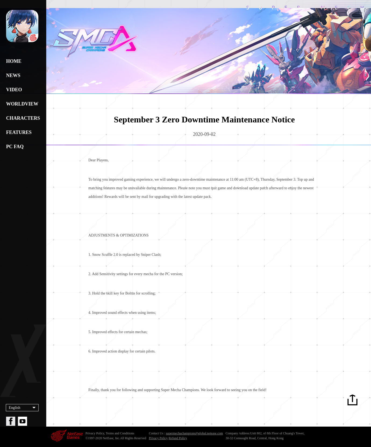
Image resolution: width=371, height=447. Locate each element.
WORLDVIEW (21, 104)
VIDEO (13, 89)
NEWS (12, 75)
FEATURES (18, 132)
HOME (13, 61)
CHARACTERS (21, 118)
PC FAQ (14, 146)
